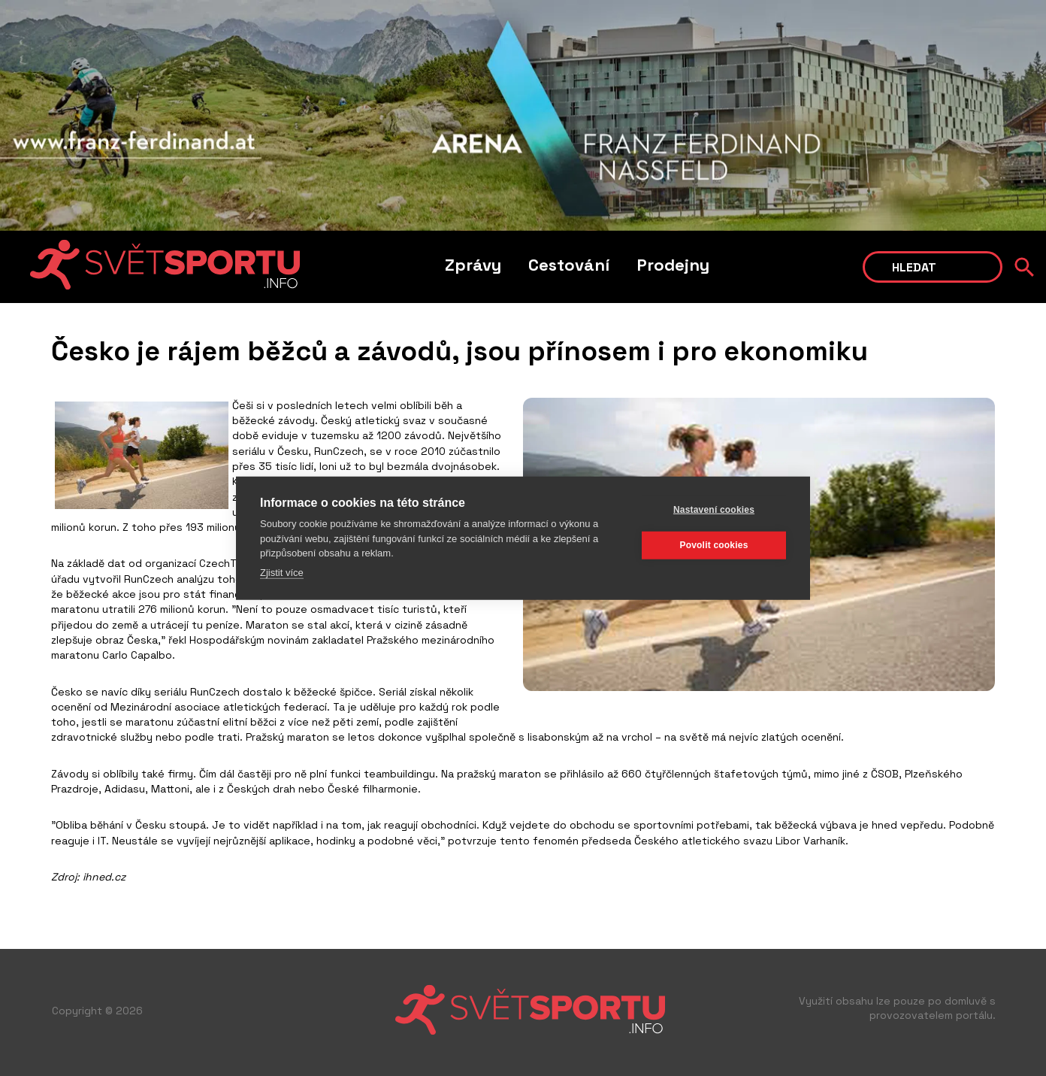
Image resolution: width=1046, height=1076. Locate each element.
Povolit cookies (713, 545)
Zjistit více (282, 571)
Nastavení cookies (713, 510)
